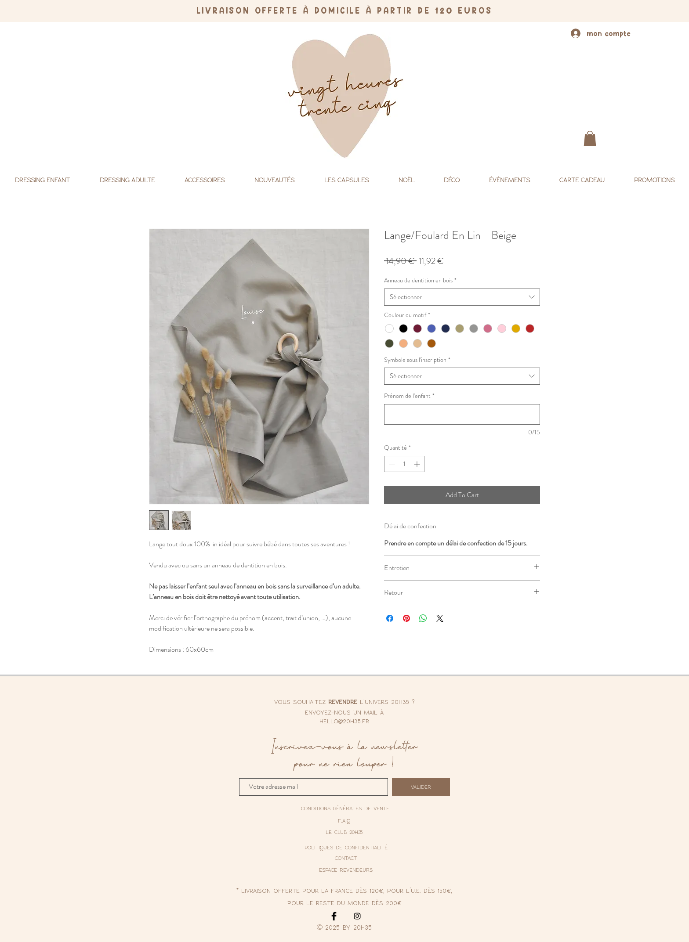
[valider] (421, 787)
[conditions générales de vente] (345, 808)
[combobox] (462, 297)
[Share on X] (440, 618)
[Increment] (417, 464)
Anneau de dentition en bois (420, 280)
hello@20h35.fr (344, 720)
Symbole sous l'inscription (417, 360)
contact (346, 858)
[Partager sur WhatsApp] (423, 618)
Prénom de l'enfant (409, 396)
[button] (590, 138)
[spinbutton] (404, 464)
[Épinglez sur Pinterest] (406, 618)
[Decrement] (390, 464)
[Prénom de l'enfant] (462, 414)
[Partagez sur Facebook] (389, 618)
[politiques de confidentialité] (346, 847)
